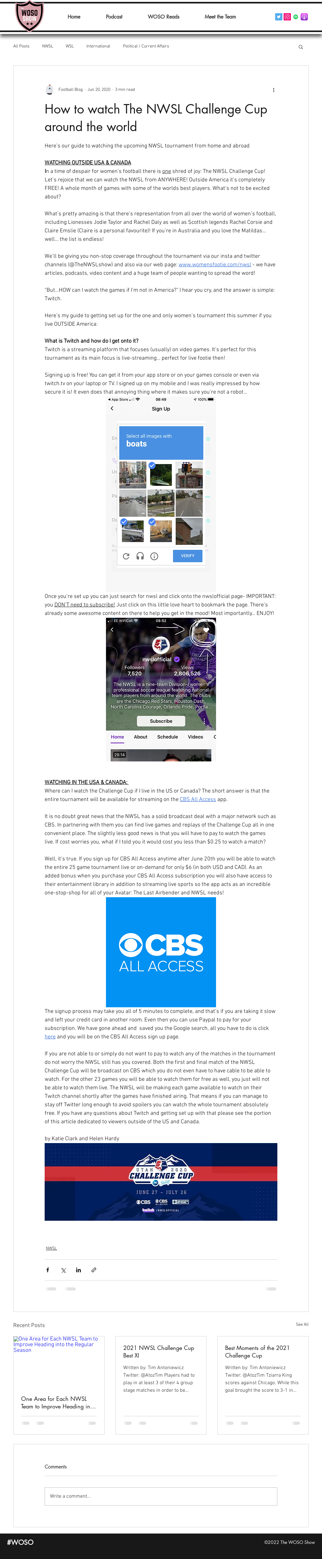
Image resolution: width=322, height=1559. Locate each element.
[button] (301, 46)
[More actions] (273, 89)
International (98, 46)
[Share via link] (94, 1270)
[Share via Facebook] (48, 1270)
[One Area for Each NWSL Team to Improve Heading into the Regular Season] (59, 1361)
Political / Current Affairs (146, 46)
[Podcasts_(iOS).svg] (304, 16)
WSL (70, 46)
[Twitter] (278, 16)
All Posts (21, 46)
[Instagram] (287, 16)
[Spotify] (295, 16)
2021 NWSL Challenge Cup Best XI (158, 1351)
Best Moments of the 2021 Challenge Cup (257, 1351)
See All (302, 1324)
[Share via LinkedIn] (78, 1270)
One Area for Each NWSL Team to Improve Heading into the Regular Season (58, 1402)
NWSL (47, 46)
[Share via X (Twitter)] (63, 1270)
